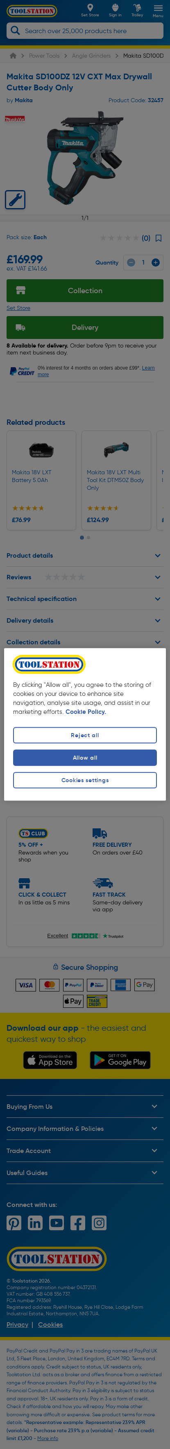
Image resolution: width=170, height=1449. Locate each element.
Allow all (85, 757)
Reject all (85, 735)
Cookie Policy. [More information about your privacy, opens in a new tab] (86, 712)
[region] (84, 724)
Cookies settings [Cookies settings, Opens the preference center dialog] (85, 780)
